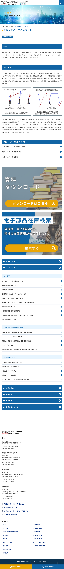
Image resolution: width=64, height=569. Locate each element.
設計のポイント (10, 26)
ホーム (5, 524)
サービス (5, 528)
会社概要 (5, 546)
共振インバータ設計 (7, 36)
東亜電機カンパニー (10, 507)
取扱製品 (5, 535)
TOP (3, 26)
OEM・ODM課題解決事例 (10, 532)
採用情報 (37, 524)
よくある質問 (38, 528)
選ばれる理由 (7, 549)
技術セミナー (7, 553)
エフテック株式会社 (10, 514)
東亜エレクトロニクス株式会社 (14, 504)
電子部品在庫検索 (39, 546)
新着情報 (37, 532)
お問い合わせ (38, 535)
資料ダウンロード (39, 539)
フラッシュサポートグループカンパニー (17, 511)
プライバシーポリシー (41, 542)
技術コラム (6, 539)
